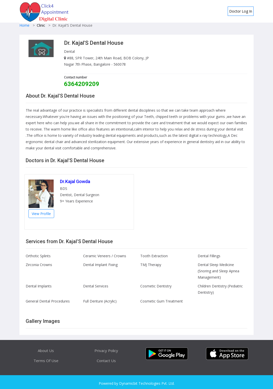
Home (24, 25)
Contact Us (106, 360)
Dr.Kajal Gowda (75, 181)
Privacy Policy (106, 350)
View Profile (41, 213)
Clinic (41, 25)
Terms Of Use (45, 360)
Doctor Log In (240, 11)
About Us (46, 350)
